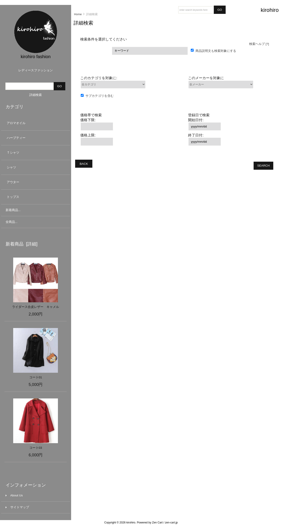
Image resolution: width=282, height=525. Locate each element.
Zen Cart (157, 522)
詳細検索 (35, 95)
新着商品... (13, 210)
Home (78, 14)
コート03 (35, 447)
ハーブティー (35, 138)
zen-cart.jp (171, 522)
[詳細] (30, 243)
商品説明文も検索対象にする (215, 50)
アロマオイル (35, 123)
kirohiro (130, 522)
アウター (35, 182)
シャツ (35, 167)
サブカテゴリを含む (99, 95)
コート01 (35, 377)
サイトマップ (17, 507)
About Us (14, 495)
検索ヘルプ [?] (259, 44)
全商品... (11, 222)
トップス (35, 197)
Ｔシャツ (35, 152)
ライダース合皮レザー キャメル (35, 307)
